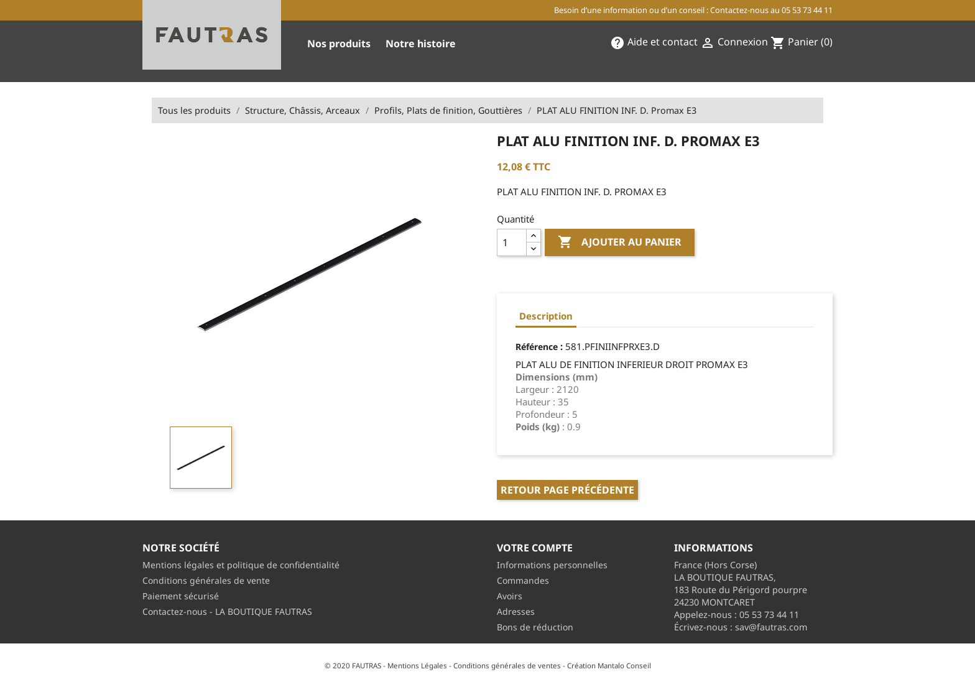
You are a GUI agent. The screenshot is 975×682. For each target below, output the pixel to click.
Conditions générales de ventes (507, 665)
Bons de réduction (535, 627)
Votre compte (535, 548)
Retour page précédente (567, 490)
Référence (536, 347)
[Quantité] (512, 242)
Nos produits (339, 43)
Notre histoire (421, 43)
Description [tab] (546, 316)
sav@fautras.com (771, 627)
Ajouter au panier (620, 242)
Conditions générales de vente (206, 580)
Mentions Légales (417, 665)
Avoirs (509, 596)
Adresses (516, 611)
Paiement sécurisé (180, 596)
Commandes (523, 580)
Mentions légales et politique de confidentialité (241, 565)
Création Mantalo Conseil (609, 665)
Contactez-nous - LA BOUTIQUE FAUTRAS (227, 611)
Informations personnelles (552, 565)
